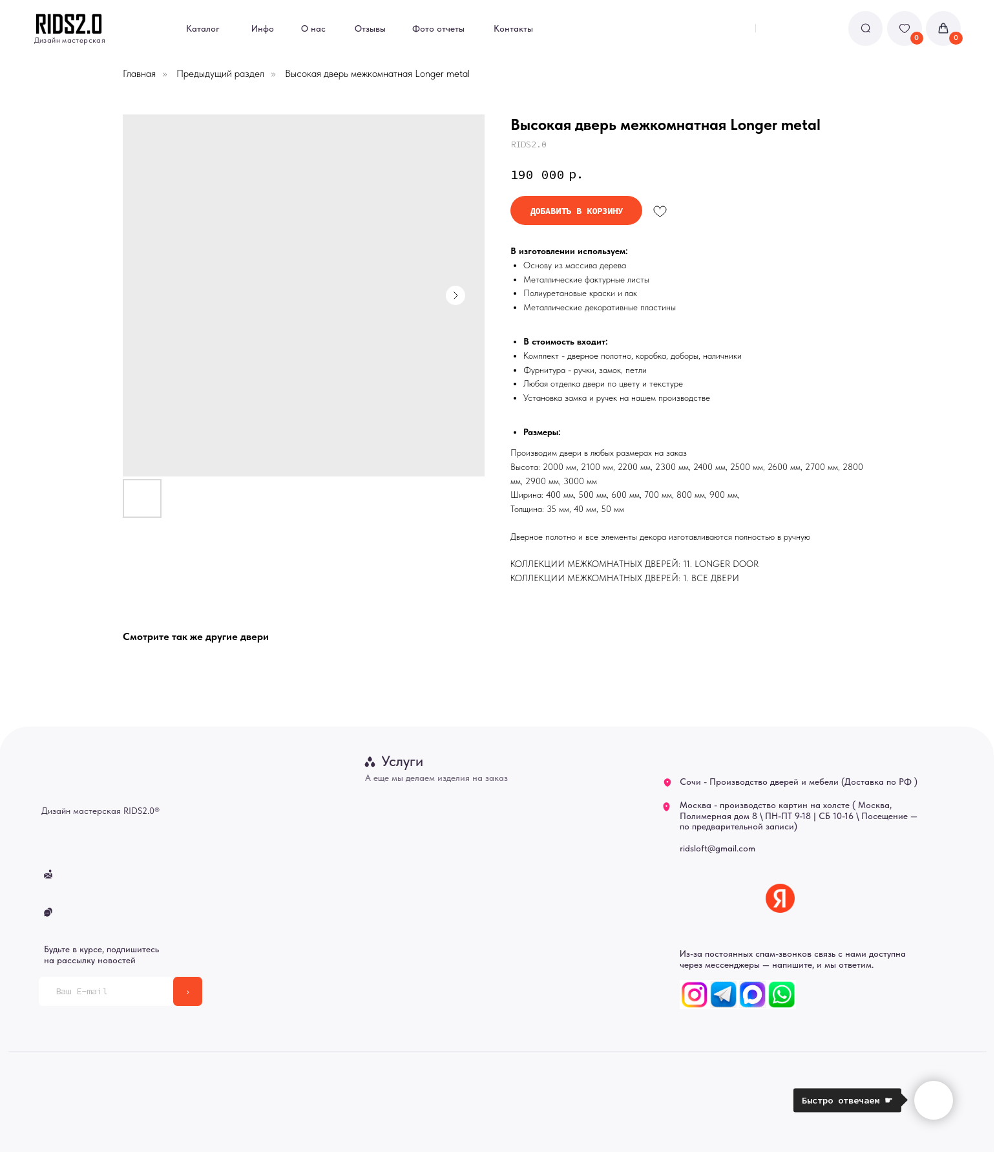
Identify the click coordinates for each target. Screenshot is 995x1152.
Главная (139, 73)
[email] (106, 991)
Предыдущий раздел (220, 73)
